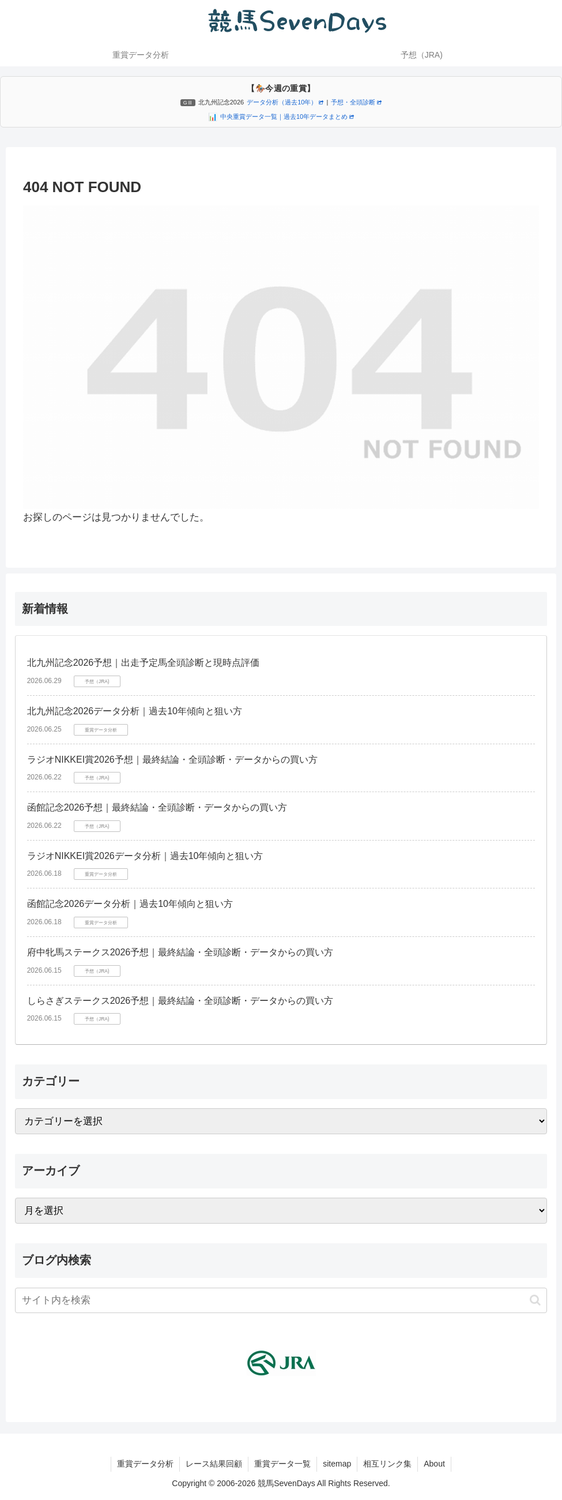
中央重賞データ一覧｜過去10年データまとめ (287, 116)
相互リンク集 (387, 1463)
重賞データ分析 (145, 1463)
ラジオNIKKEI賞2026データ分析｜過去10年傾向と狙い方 (145, 856)
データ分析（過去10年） (285, 102)
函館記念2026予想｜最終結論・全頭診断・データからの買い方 (157, 807)
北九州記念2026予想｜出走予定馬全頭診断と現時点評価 (143, 662)
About (434, 1463)
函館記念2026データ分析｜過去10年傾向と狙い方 (130, 904)
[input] (281, 1300)
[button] (535, 1300)
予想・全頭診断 (356, 102)
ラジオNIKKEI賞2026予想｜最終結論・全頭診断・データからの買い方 (172, 759)
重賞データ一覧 (282, 1463)
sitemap (337, 1463)
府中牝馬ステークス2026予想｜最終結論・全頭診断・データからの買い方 (180, 952)
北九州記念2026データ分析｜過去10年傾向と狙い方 (134, 711)
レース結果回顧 (214, 1463)
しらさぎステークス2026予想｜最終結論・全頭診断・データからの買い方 (180, 1001)
